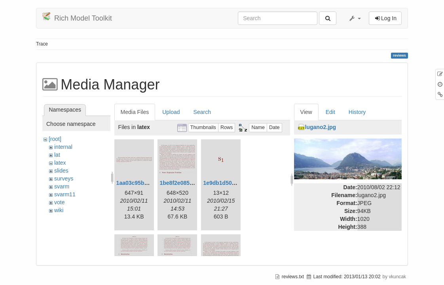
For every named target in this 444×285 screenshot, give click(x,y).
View (306, 112)
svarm (61, 186)
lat (57, 155)
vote (59, 202)
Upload (171, 112)
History (357, 112)
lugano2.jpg (320, 127)
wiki (58, 210)
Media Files (135, 112)
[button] (354, 18)
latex (60, 163)
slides (61, 170)
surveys (63, 178)
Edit (330, 112)
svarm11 (65, 194)
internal (63, 147)
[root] (55, 139)
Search (202, 112)
